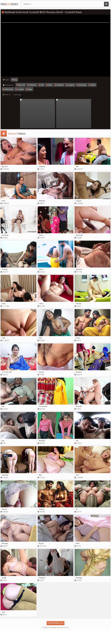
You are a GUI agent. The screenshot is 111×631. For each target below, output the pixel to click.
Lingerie (70, 85)
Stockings (81, 85)
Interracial (8, 89)
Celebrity (31, 85)
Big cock (21, 85)
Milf (41, 85)
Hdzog (14, 80)
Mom (49, 85)
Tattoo (92, 85)
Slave (29, 89)
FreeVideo (9, 4)
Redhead (59, 85)
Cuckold (19, 89)
